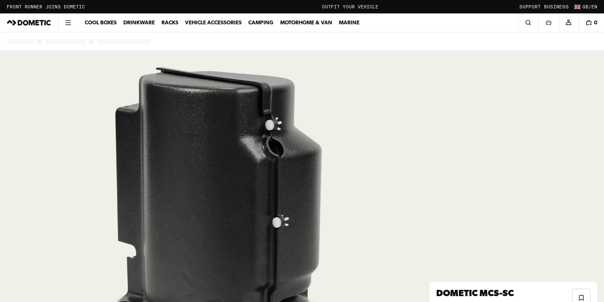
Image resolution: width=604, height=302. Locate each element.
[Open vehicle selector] (548, 22)
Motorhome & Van (306, 22)
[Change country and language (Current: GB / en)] (584, 6)
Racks (169, 22)
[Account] (568, 22)
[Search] (528, 22)
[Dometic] (29, 23)
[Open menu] (68, 22)
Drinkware (139, 22)
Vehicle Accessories (213, 22)
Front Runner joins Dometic (46, 7)
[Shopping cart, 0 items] (591, 22)
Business (556, 7)
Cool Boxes (101, 22)
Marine (349, 22)
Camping (260, 22)
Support (530, 7)
